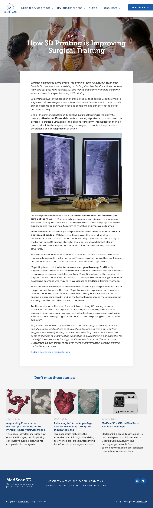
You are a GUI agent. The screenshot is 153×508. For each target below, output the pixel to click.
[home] (10, 8)
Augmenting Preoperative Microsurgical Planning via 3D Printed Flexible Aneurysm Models (25, 426)
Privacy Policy (53, 485)
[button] (37, 8)
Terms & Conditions (94, 485)
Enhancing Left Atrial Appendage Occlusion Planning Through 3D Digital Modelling (73, 426)
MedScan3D (23, 501)
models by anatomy (59, 481)
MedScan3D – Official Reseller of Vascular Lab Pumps (120, 425)
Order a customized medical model (50, 352)
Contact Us (96, 481)
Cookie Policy (72, 485)
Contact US (141, 501)
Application (80, 481)
